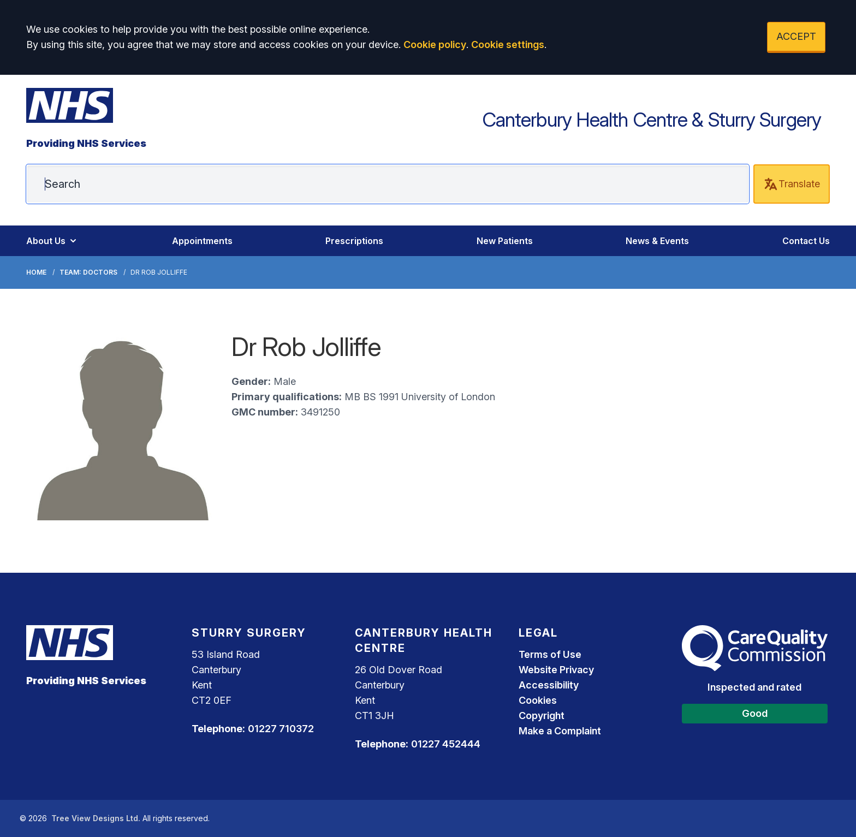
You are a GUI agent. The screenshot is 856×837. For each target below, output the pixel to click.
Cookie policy (434, 44)
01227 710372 (281, 728)
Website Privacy (556, 669)
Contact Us (806, 240)
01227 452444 (445, 744)
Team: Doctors (88, 272)
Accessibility (549, 685)
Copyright (541, 715)
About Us (52, 240)
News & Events (657, 240)
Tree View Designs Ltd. (95, 818)
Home (36, 272)
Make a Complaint (560, 731)
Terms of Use (550, 654)
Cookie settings (507, 44)
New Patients (505, 240)
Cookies (538, 700)
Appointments (202, 240)
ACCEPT (796, 36)
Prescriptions (354, 240)
